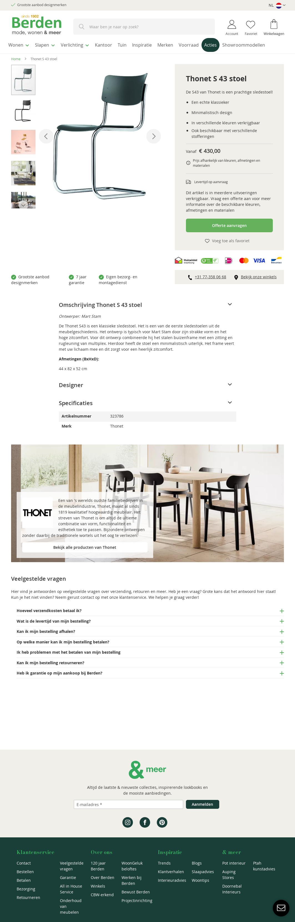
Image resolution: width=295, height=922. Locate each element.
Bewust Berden (136, 892)
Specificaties (76, 413)
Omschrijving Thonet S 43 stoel (100, 315)
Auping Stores (229, 874)
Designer (71, 395)
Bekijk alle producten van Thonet (84, 557)
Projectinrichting (137, 900)
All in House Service (71, 889)
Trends (164, 863)
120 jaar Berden (98, 866)
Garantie (68, 877)
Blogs (197, 863)
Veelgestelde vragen (72, 866)
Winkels (98, 886)
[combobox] (144, 27)
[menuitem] (21, 44)
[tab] (147, 315)
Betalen (24, 880)
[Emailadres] (128, 804)
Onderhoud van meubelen (71, 906)
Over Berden (102, 877)
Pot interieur (234, 863)
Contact (24, 863)
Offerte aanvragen (229, 236)
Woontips (200, 880)
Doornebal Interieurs (232, 889)
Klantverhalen (171, 871)
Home (16, 69)
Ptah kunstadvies (264, 866)
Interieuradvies (172, 880)
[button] (277, 5)
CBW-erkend (102, 894)
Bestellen (25, 871)
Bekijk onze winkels (259, 287)
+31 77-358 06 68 (210, 287)
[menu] (147, 51)
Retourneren (28, 897)
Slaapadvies (203, 871)
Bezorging (26, 888)
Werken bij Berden (132, 880)
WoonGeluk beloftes (132, 866)
